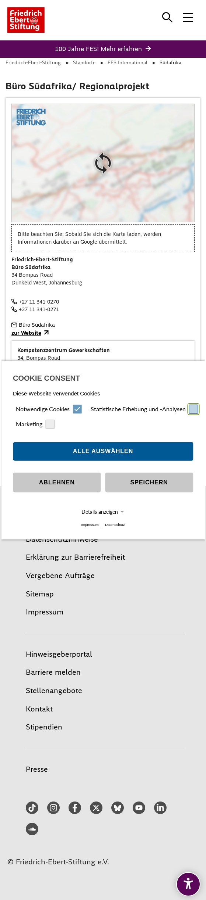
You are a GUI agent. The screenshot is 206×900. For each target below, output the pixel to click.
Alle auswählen (103, 451)
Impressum (89, 525)
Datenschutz (115, 525)
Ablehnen (57, 482)
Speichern (149, 482)
